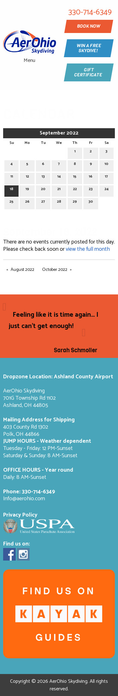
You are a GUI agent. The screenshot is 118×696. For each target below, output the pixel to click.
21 (58, 190)
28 (59, 202)
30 (90, 202)
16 (91, 177)
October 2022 (54, 269)
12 (27, 177)
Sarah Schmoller (75, 350)
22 (75, 190)
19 (27, 190)
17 (106, 177)
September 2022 (59, 133)
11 (11, 177)
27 (43, 202)
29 (75, 202)
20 (43, 190)
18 (11, 190)
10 (106, 165)
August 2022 (22, 269)
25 (11, 202)
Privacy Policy (20, 515)
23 (91, 190)
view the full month (88, 249)
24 (106, 190)
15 (74, 177)
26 (27, 202)
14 (59, 177)
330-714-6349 (38, 491)
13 (43, 177)
